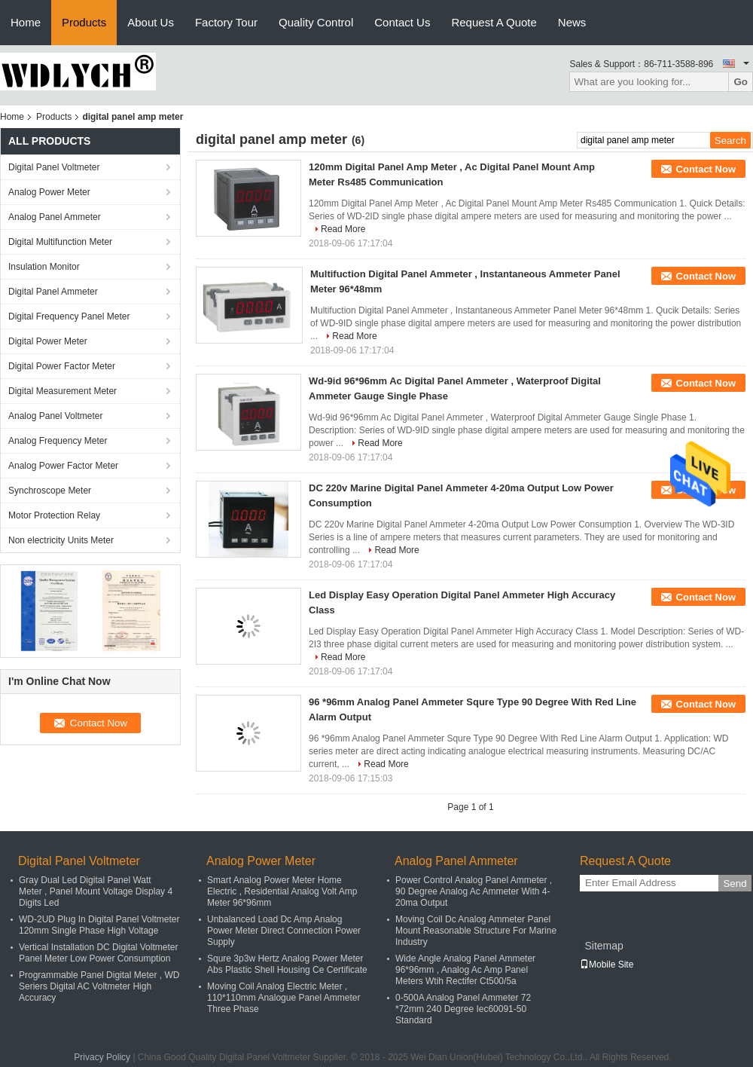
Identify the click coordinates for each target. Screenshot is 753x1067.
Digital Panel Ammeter (53, 291)
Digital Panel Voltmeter (53, 167)
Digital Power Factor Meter (61, 366)
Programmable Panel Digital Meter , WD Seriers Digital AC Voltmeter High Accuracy (99, 986)
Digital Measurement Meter (62, 391)
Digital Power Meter (47, 341)
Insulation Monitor (44, 266)
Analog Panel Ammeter (54, 217)
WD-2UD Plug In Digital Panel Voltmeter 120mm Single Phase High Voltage (99, 925)
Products (84, 22)
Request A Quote (493, 22)
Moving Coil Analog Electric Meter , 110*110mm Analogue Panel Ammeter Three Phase (283, 997)
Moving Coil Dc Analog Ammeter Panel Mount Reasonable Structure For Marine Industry (475, 930)
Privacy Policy (102, 1057)
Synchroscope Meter (49, 490)
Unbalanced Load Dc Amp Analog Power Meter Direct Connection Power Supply (284, 930)
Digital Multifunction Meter (60, 242)
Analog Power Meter (49, 192)
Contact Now (706, 169)
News (572, 22)
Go (740, 81)
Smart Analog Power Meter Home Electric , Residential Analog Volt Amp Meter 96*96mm (282, 891)
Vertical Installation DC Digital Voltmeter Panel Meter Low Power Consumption (98, 953)
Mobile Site (606, 964)
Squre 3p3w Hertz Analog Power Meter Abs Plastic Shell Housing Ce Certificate (287, 964)
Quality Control (316, 22)
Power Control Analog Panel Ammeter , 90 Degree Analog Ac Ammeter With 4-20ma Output (473, 891)
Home (26, 22)
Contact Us (402, 22)
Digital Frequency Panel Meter (69, 316)
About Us (150, 22)
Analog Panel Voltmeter (55, 416)
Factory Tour (226, 22)
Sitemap (603, 946)
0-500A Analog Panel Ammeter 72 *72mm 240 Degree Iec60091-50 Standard (463, 1009)
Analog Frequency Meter (57, 441)
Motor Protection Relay (54, 515)
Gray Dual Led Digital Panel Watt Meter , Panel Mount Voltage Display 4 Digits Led (95, 891)
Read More (343, 229)
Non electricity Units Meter (61, 540)
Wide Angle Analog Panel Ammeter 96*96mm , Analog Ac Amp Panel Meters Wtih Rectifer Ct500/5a (465, 969)
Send (734, 883)
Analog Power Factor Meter (63, 465)
